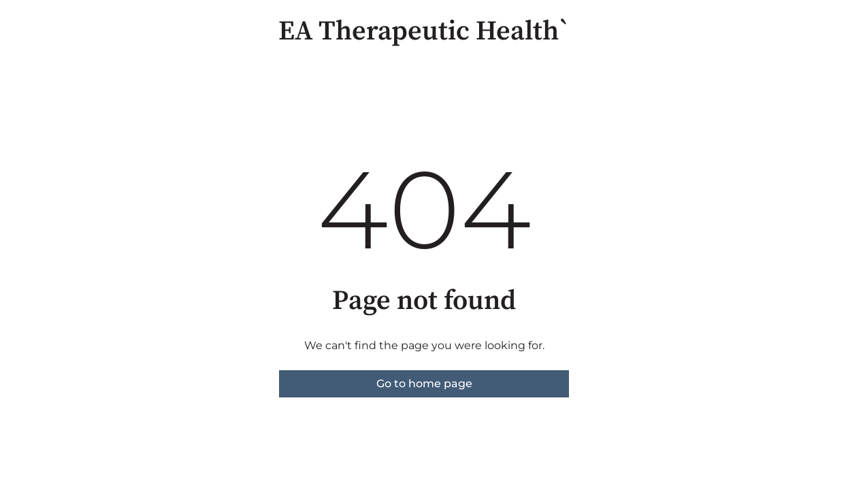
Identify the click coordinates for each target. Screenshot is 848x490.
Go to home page (424, 383)
